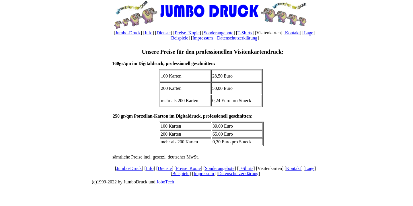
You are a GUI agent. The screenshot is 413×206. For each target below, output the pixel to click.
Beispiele (179, 37)
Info (149, 32)
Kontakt (292, 32)
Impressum (202, 37)
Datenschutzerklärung (237, 37)
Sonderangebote (218, 32)
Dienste (164, 32)
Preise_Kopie (187, 32)
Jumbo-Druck (128, 32)
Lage (308, 32)
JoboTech (165, 181)
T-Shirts (244, 32)
